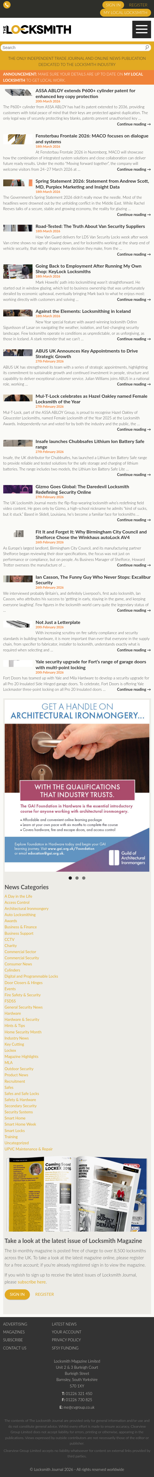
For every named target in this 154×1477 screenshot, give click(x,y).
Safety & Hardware (20, 1099)
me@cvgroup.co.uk (79, 1407)
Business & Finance (21, 927)
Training (11, 1136)
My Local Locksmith (125, 12)
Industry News (17, 1038)
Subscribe (13, 1340)
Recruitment (15, 1081)
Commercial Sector (20, 951)
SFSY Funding (65, 1348)
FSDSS (10, 1001)
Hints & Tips (15, 1025)
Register (138, 4)
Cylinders (12, 970)
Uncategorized (17, 1143)
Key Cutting (14, 1044)
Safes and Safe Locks (22, 1093)
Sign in (113, 4)
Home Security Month (23, 1032)
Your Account (67, 1332)
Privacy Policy (66, 1340)
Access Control (17, 902)
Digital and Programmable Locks (31, 976)
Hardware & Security (22, 1019)
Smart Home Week (20, 1124)
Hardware (13, 1013)
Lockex (10, 1050)
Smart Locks (15, 1130)
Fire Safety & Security (23, 995)
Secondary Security (21, 1105)
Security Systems (19, 1112)
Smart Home (15, 1118)
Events (10, 988)
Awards (11, 920)
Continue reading (134, 124)
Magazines (14, 1332)
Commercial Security (22, 957)
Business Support (19, 933)
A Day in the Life (18, 896)
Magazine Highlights (21, 1056)
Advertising (15, 1324)
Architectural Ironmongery (27, 908)
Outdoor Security (19, 1068)
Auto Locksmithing (20, 914)
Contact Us (15, 1348)
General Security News (24, 1007)
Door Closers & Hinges (24, 982)
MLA (9, 1062)
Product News (16, 1075)
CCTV (10, 939)
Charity (11, 945)
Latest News (64, 1324)
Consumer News (18, 964)
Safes (9, 1087)
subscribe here (32, 1281)
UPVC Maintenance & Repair (29, 1149)
